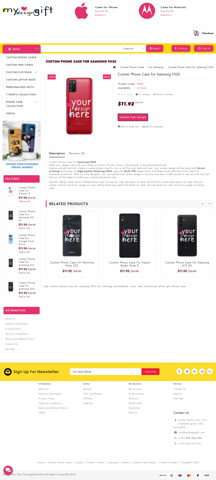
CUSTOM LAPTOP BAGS (21, 79)
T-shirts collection (20, 94)
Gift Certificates (93, 393)
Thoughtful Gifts (189, 462)
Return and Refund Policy (19, 339)
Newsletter (134, 408)
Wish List (134, 398)
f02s (93, 286)
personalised (121, 286)
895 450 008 (194, 438)
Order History (136, 393)
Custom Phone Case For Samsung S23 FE (27, 216)
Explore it (100, 15)
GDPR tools (135, 403)
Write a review (163, 94)
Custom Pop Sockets (144, 462)
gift (168, 286)
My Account (135, 389)
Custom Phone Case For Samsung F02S (190, 67)
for (76, 286)
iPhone (90, 462)
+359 (182, 438)
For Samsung (156, 67)
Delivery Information (16, 323)
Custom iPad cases (19, 64)
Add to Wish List (128, 126)
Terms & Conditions (16, 334)
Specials (88, 403)
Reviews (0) (77, 153)
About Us (10, 318)
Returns (133, 412)
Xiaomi (125, 462)
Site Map (10, 349)
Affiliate (88, 398)
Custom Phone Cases (21, 57)
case (70, 286)
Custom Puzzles (168, 462)
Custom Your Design (133, 117)
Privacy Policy (13, 328)
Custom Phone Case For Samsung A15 (27, 262)
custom (54, 286)
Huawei (79, 462)
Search (155, 48)
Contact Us (11, 344)
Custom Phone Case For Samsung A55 (27, 285)
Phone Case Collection (14, 104)
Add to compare (152, 126)
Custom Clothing (19, 72)
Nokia (101, 462)
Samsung (113, 462)
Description (57, 153)
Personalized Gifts (20, 87)
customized (150, 286)
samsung (84, 286)
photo (162, 286)
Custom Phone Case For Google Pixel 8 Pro (27, 239)
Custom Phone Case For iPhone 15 (27, 190)
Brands (87, 389)
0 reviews (143, 94)
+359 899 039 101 (190, 443)
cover (133, 286)
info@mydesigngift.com (192, 432)
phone (63, 286)
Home (41, 462)
